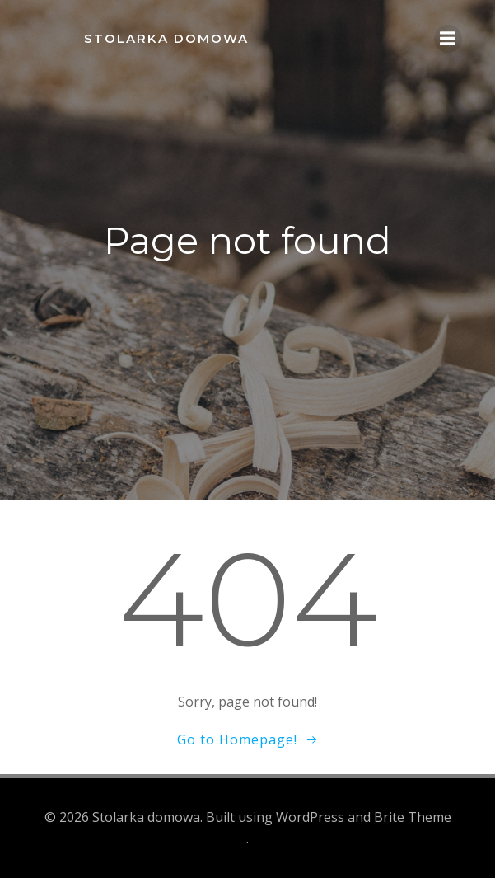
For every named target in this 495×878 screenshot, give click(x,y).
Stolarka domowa (166, 38)
